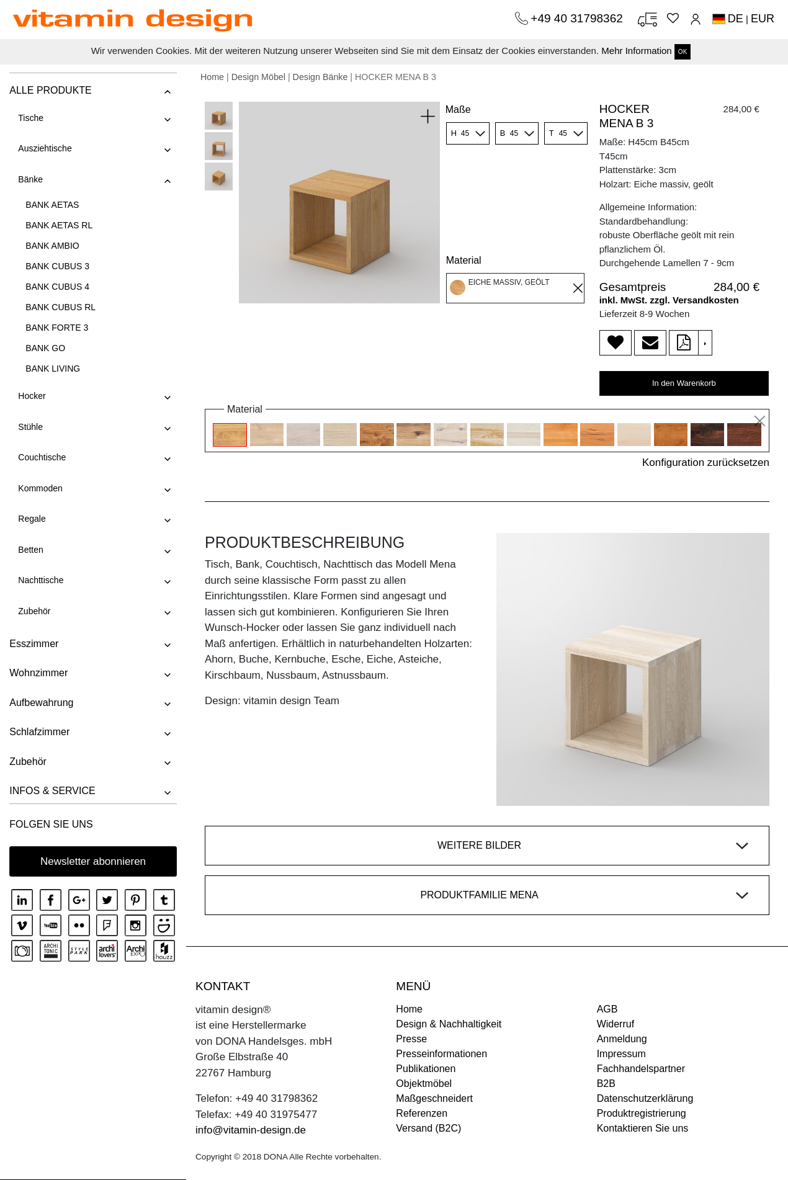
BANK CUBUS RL (60, 307)
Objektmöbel (424, 1083)
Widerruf (615, 1024)
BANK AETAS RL (58, 225)
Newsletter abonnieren (93, 861)
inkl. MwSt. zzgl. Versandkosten (669, 300)
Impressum (621, 1053)
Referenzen (421, 1113)
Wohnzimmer (38, 673)
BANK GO (45, 348)
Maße (458, 109)
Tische (30, 118)
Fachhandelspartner (641, 1068)
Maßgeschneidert (434, 1098)
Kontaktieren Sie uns (643, 1128)
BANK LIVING (52, 368)
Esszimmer (33, 643)
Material (463, 260)
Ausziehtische (44, 148)
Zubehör (34, 611)
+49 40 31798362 (578, 18)
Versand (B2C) (428, 1128)
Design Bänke (320, 77)
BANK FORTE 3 (56, 328)
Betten (30, 550)
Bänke (30, 179)
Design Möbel (258, 77)
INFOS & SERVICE (52, 790)
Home (212, 77)
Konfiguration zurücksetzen (705, 462)
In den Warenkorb (684, 383)
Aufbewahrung (41, 702)
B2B (606, 1083)
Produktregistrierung (641, 1113)
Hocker (31, 396)
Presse (411, 1039)
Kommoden (40, 488)
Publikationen (425, 1068)
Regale (31, 519)
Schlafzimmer (39, 731)
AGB (607, 1009)
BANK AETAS (52, 205)
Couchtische (42, 457)
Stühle (30, 427)
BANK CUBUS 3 (57, 266)
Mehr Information (636, 50)
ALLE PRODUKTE (50, 90)
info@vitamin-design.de (250, 1130)
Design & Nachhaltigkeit (448, 1024)
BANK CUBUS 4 (57, 287)
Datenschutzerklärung (645, 1098)
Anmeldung (622, 1039)
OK (682, 51)
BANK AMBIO (52, 246)
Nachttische (40, 580)
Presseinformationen (441, 1053)
